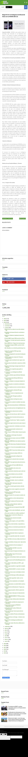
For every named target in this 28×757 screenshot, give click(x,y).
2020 (5, 649)
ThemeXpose (11, 726)
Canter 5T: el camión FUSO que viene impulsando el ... (13, 351)
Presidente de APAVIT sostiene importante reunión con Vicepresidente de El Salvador (17, 708)
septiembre (7, 626)
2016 (5, 651)
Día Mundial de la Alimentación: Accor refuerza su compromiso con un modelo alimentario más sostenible (17, 714)
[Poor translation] (5, 734)
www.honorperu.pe (6, 212)
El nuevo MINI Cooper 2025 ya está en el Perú (14, 338)
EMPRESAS (5, 218)
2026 (5, 318)
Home (2, 7)
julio (6, 630)
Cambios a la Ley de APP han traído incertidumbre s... (12, 493)
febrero (6, 639)
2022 (5, 645)
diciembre (7, 323)
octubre (7, 327)
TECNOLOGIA (10, 218)
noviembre (7, 325)
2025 (5, 320)
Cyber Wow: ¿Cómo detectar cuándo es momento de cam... (13, 505)
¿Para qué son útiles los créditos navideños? (15, 513)
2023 (5, 643)
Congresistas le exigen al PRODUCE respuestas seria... (13, 605)
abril (6, 635)
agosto (6, 628)
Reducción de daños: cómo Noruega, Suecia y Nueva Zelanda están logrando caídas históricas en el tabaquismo (17, 719)
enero (6, 641)
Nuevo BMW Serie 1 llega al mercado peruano (15, 343)
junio (6, 632)
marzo (6, 637)
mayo (6, 633)
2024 (5, 322)
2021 (5, 647)
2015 (5, 653)
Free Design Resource (19, 726)
